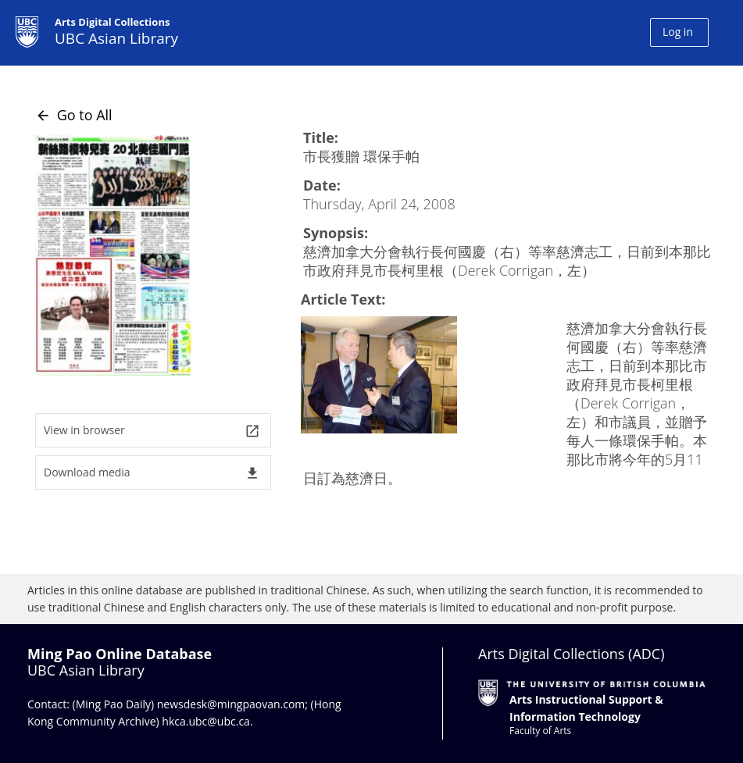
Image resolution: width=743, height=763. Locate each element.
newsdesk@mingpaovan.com (231, 704)
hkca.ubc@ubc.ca (206, 721)
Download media (152, 473)
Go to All (74, 114)
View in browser (152, 431)
